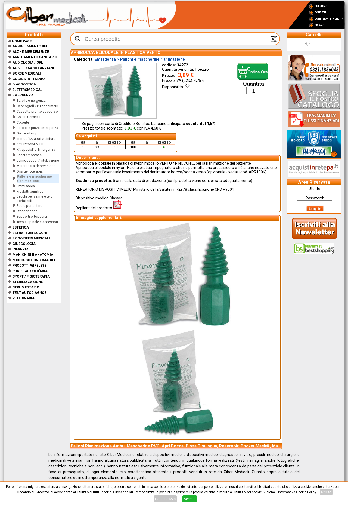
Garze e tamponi (29, 133)
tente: (315, 188)
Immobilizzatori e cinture (36, 139)
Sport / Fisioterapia (31, 276)
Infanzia (21, 249)
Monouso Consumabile (34, 260)
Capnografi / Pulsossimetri (37, 106)
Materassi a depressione (36, 166)
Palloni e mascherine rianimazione (34, 178)
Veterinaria (24, 298)
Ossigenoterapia (30, 171)
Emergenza (23, 95)
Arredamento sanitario (35, 57)
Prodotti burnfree (30, 191)
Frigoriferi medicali (31, 238)
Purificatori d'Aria (30, 271)
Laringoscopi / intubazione (38, 160)
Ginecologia (24, 244)
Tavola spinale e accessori (37, 222)
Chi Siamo (321, 6)
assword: (315, 198)
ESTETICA (21, 227)
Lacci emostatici (29, 155)
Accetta (189, 499)
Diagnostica (24, 84)
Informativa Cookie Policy (297, 492)
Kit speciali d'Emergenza (36, 149)
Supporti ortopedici (32, 216)
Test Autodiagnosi (30, 293)
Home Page (20, 41)
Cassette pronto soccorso (37, 111)
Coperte (23, 122)
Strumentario (26, 287)
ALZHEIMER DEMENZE (31, 52)
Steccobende (27, 211)
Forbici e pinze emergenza (37, 128)
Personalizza (165, 499)
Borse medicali (27, 73)
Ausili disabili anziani (33, 68)
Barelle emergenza (31, 100)
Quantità (253, 84)
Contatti (320, 12)
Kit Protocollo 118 (30, 144)
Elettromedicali (28, 90)
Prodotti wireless (29, 265)
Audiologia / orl (28, 62)
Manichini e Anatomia (33, 255)
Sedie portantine (29, 206)
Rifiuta (326, 492)
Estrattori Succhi (30, 233)
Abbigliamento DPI (30, 46)
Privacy (320, 25)
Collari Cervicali (28, 117)
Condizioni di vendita (329, 18)
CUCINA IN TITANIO (29, 79)
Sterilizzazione (28, 282)
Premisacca (26, 186)
